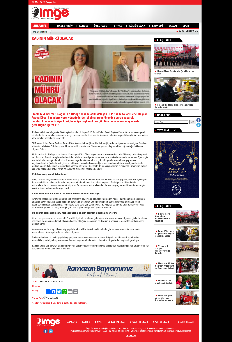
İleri (178, 130)
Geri (175, 130)
